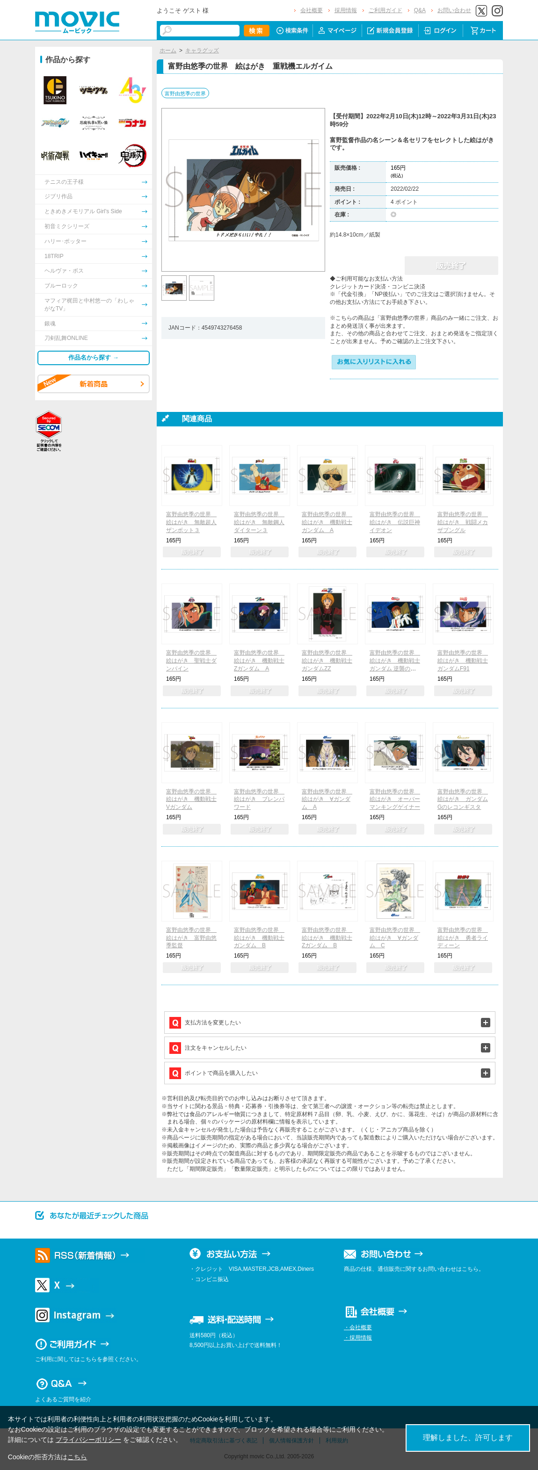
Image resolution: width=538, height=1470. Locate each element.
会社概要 (311, 10)
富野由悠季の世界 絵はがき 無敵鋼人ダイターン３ (259, 522)
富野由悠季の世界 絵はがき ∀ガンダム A (327, 799)
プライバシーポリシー (88, 1439)
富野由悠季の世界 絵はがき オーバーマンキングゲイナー (395, 799)
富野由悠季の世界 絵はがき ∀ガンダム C (395, 938)
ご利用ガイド (385, 10)
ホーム (168, 50)
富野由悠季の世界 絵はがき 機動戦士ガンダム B (259, 938)
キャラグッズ (202, 50)
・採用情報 (358, 1337)
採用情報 (345, 10)
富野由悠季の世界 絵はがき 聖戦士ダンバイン (191, 660)
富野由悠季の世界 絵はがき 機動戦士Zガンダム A (259, 660)
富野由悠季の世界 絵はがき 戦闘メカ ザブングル (462, 522)
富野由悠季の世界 (185, 93)
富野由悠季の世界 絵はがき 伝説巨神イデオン (395, 522)
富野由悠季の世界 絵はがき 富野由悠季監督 (191, 938)
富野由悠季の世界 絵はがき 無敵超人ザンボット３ (191, 522)
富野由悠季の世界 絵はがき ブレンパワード (259, 799)
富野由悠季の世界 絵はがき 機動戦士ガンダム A (327, 522)
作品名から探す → (93, 357)
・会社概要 (358, 1327)
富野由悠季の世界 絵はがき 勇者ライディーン (462, 938)
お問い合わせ (454, 10)
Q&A (420, 10)
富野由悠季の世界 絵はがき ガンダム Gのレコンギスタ (462, 799)
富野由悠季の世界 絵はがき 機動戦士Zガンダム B (327, 938)
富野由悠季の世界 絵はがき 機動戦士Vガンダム (191, 799)
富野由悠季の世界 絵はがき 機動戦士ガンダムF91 (462, 660)
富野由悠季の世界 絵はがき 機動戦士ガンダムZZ (327, 660)
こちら (77, 1457)
